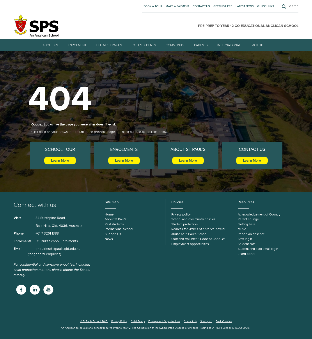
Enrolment (77, 45)
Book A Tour (153, 6)
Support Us (113, 234)
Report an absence (251, 234)
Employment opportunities (190, 244)
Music (242, 229)
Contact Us (201, 6)
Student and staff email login (258, 249)
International (229, 45)
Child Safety (138, 321)
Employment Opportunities (164, 321)
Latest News (245, 6)
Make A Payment (177, 6)
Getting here (222, 6)
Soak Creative (224, 321)
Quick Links (265, 6)
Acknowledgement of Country (259, 214)
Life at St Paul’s (109, 45)
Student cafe (246, 244)
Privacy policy (181, 214)
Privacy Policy (119, 321)
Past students (144, 45)
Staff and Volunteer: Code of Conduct (198, 239)
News (109, 239)
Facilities (258, 45)
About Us (50, 45)
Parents (201, 45)
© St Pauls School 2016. (94, 321)
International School (119, 229)
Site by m (206, 321)
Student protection (184, 224)
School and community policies (193, 219)
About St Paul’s (115, 219)
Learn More (60, 160)
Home (109, 214)
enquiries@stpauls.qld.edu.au (57, 249)
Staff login (245, 239)
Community (175, 45)
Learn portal (246, 254)
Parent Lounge (248, 219)
